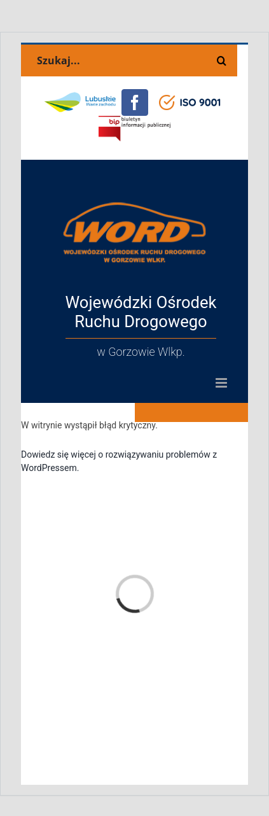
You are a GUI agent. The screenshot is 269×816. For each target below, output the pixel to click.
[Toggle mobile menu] (222, 383)
